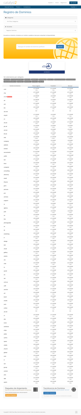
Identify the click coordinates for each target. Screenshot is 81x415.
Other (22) (41, 81)
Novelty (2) (34, 81)
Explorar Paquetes (11, 395)
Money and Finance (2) (60, 79)
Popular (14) (7, 79)
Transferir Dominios (49, 393)
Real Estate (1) (28, 81)
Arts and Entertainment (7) (17, 79)
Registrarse (64, 2)
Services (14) (50, 79)
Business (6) (27, 79)
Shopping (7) (20, 81)
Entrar (57, 2)
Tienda (18, 7)
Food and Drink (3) (70, 79)
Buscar (60, 47)
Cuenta (73, 7)
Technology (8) (42, 79)
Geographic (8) (34, 79)
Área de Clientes (9, 7)
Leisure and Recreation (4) (10, 81)
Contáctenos (27, 7)
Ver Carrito (73, 2)
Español (51, 2)
